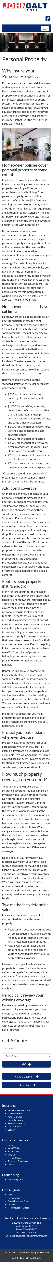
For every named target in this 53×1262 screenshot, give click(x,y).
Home (10, 1145)
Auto (10, 1194)
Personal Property (16, 1123)
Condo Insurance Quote (19, 1201)
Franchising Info (15, 1179)
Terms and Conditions (18, 1161)
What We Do (14, 1148)
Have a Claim (14, 1151)
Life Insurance (14, 1126)
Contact (11, 1164)
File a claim (26, 1085)
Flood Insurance (15, 1113)
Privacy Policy (14, 1158)
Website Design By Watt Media (26, 1258)
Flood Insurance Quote (18, 1207)
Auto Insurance (15, 1117)
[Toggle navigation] (45, 28)
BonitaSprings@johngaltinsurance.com (29, 1235)
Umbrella (12, 1204)
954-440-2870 (30, 1229)
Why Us (11, 1154)
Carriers (12, 1129)
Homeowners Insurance (19, 1110)
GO (26, 1064)
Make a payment (27, 1076)
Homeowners (14, 1198)
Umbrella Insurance (17, 1120)
